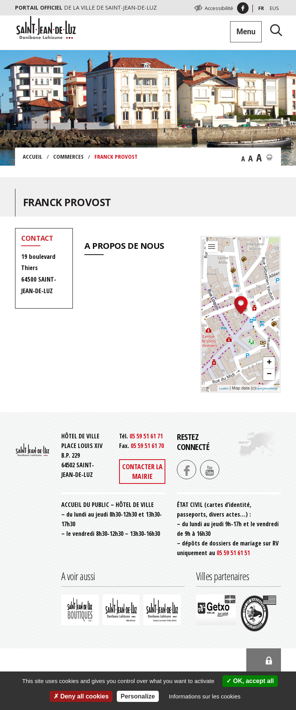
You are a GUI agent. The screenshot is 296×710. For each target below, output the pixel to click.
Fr (261, 8)
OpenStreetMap (267, 388)
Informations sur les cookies (204, 696)
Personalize (138, 696)
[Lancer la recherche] (273, 30)
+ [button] (269, 363)
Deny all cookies (81, 696)
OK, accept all (250, 681)
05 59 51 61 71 (146, 436)
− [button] (269, 374)
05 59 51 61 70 (147, 445)
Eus (274, 8)
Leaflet (224, 388)
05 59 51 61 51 (233, 553)
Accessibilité (219, 8)
